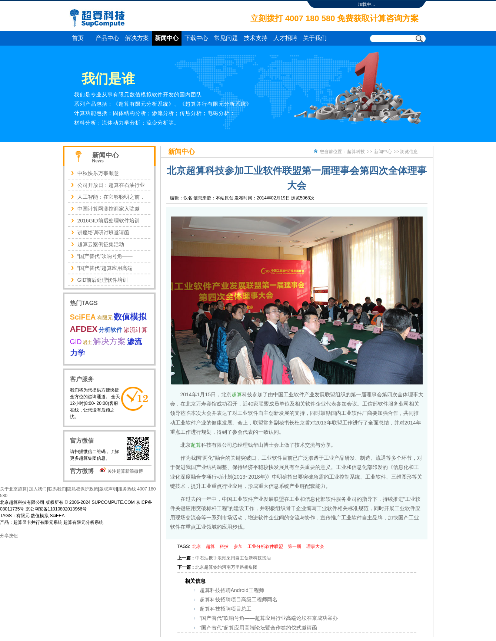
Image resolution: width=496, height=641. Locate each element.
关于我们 (315, 38)
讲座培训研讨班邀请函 (103, 232)
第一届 (294, 546)
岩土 (87, 342)
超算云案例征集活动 (100, 244)
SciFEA (83, 317)
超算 (237, 394)
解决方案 (137, 38)
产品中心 (107, 38)
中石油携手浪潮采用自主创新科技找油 (233, 558)
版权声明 (108, 489)
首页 (78, 38)
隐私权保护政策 (82, 489)
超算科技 (356, 151)
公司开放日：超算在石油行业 (111, 185)
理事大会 (315, 546)
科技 (224, 546)
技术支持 (255, 38)
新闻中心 (167, 38)
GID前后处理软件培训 (102, 280)
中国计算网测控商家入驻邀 (108, 209)
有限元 (105, 318)
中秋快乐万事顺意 (98, 173)
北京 (196, 546)
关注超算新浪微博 (125, 471)
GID (76, 342)
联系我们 (57, 489)
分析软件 (110, 330)
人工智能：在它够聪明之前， (111, 197)
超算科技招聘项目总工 (226, 609)
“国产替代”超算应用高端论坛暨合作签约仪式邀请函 (258, 628)
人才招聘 (285, 38)
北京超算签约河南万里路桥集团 (226, 567)
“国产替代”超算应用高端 (105, 268)
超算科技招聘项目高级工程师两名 (238, 599)
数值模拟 (130, 316)
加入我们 (37, 489)
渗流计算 (135, 330)
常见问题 (226, 38)
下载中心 (196, 38)
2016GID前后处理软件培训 (108, 221)
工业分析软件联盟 (265, 546)
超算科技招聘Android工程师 (232, 590)
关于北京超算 (13, 489)
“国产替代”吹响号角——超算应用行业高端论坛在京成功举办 (269, 618)
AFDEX (84, 329)
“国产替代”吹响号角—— (105, 256)
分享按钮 (9, 535)
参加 (238, 546)
